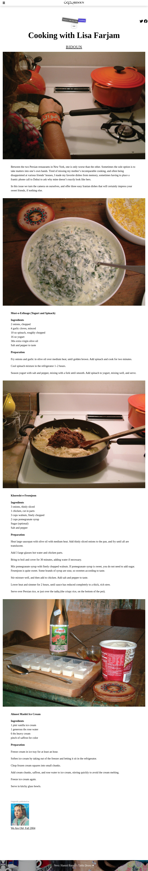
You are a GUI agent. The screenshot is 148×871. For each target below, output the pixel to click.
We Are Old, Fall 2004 (23, 817)
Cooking (82, 20)
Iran (74, 26)
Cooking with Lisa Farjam (74, 35)
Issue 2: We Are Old (70, 20)
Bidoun (74, 46)
